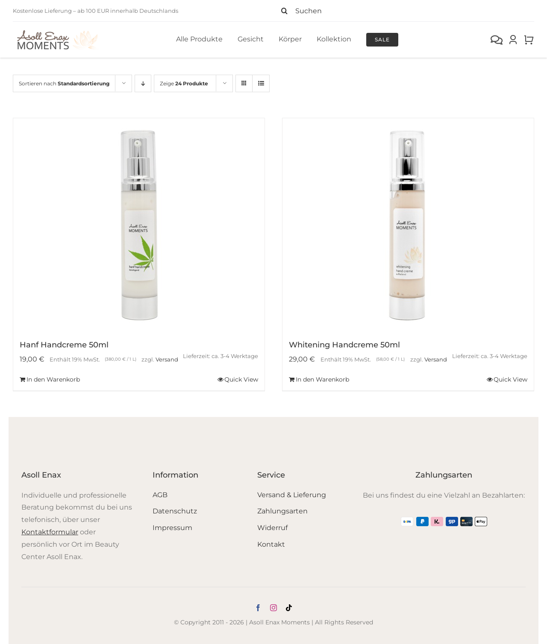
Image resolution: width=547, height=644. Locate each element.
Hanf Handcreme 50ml (64, 345)
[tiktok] (288, 607)
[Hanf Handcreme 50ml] (139, 225)
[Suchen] (404, 10)
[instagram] (273, 607)
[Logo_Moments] (58, 32)
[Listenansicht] (261, 83)
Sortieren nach (64, 83)
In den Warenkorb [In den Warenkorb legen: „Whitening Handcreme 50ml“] (322, 379)
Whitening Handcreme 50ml (344, 345)
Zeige (184, 83)
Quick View (241, 379)
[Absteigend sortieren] (143, 83)
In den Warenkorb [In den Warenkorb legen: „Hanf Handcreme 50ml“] (53, 379)
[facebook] (258, 607)
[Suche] (284, 10)
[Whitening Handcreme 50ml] (408, 225)
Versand (167, 359)
